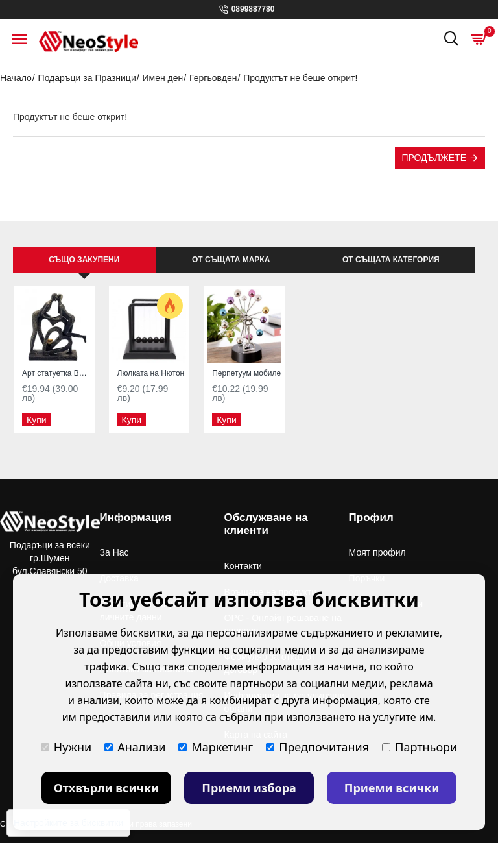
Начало (16, 78)
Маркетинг (215, 747)
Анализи (134, 747)
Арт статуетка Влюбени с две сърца (56, 373)
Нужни (66, 747)
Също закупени (84, 259)
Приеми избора (249, 788)
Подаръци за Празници (87, 78)
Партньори (419, 747)
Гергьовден (213, 78)
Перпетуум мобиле (246, 373)
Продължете (433, 158)
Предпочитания (317, 747)
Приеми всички (392, 788)
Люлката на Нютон (151, 373)
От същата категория (391, 259)
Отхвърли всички (107, 788)
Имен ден (163, 78)
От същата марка (231, 259)
